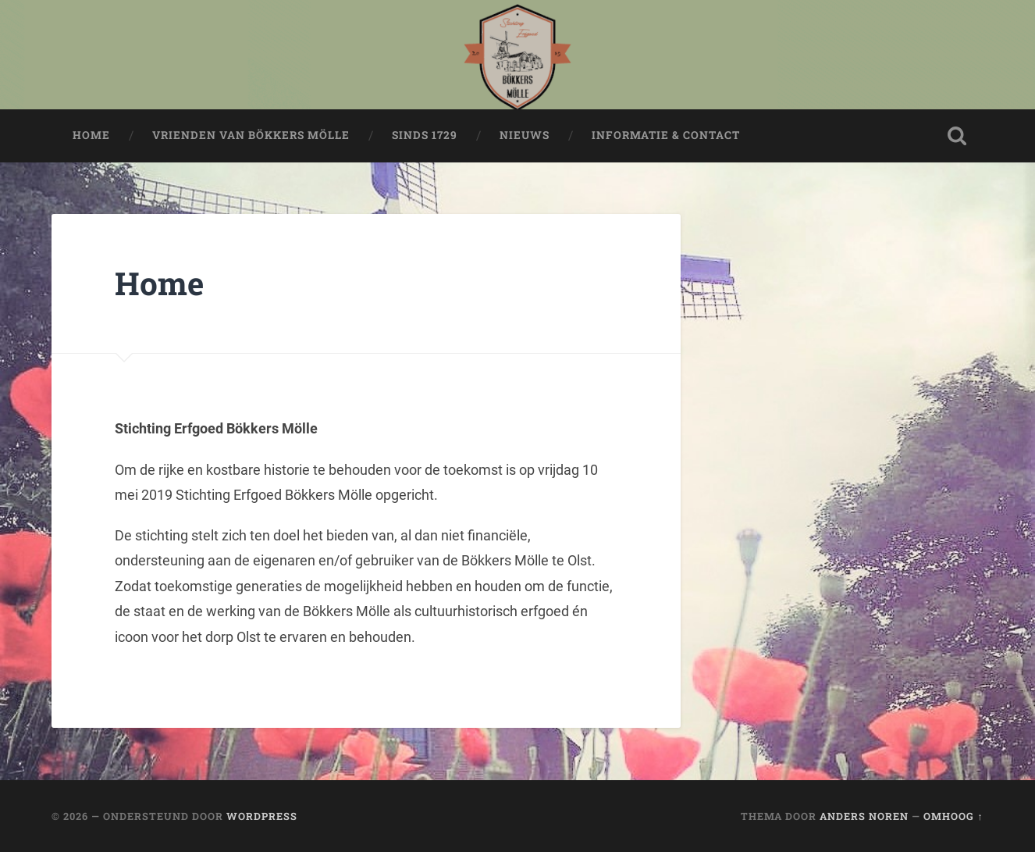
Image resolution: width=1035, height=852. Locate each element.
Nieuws (525, 135)
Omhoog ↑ (953, 816)
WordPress (261, 816)
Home (91, 135)
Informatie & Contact (666, 135)
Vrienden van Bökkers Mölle (251, 135)
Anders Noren (864, 816)
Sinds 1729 (424, 135)
